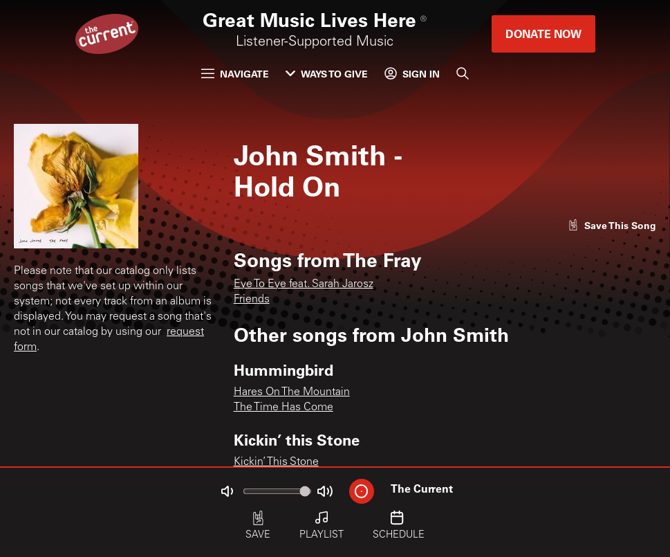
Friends (252, 299)
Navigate (235, 73)
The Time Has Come (283, 407)
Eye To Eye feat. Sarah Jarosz (303, 284)
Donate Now (543, 33)
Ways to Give (327, 73)
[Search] (462, 73)
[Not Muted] (226, 491)
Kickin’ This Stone (276, 462)
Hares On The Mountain (292, 392)
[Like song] (612, 225)
